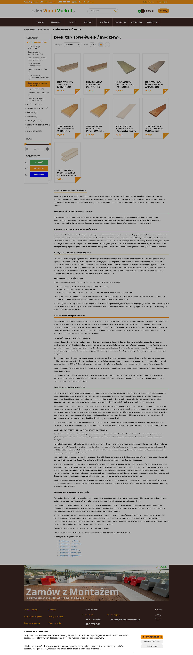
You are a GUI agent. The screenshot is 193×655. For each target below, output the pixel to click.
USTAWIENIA (152, 646)
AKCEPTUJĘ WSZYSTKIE (152, 637)
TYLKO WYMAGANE (152, 642)
